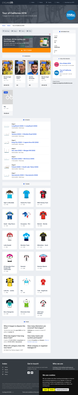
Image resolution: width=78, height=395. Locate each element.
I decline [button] (52, 389)
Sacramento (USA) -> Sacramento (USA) (25, 175)
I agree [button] (45, 389)
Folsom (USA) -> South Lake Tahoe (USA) (25, 167)
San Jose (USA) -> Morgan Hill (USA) (23, 150)
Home (3, 25)
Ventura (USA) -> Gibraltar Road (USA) (24, 134)
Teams (21, 31)
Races (8, 25)
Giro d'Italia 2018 (65, 63)
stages (14, 31)
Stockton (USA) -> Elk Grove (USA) (23, 158)
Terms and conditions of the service (31, 392)
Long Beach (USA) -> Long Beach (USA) (24, 126)
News (6, 374)
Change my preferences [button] (62, 389)
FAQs (29, 31)
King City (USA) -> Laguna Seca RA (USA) (25, 142)
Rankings (6, 31)
